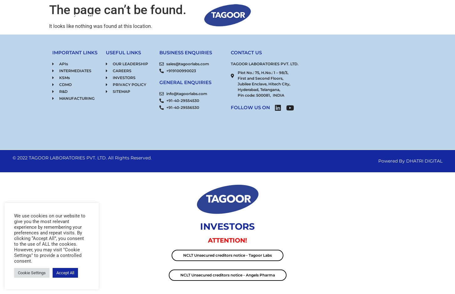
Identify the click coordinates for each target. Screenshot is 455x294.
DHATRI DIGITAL (424, 161)
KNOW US (84, 15)
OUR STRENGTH (296, 15)
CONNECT (369, 15)
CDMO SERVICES (159, 15)
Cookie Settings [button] (32, 272)
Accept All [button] (65, 272)
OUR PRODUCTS (117, 15)
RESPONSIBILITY (336, 15)
